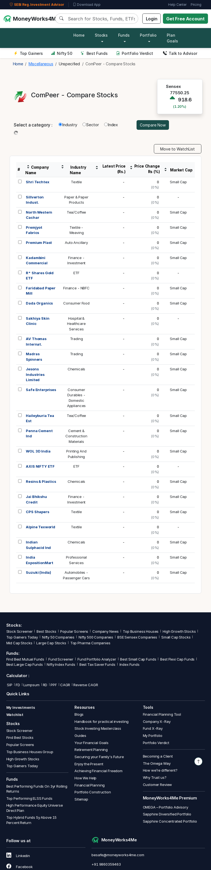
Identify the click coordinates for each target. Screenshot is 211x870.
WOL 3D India (38, 451)
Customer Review (157, 784)
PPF (54, 685)
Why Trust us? (154, 777)
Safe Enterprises (41, 389)
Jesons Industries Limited (35, 374)
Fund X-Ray (153, 728)
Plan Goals (172, 38)
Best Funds (94, 53)
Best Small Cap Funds (138, 659)
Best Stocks (46, 631)
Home (78, 35)
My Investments (20, 707)
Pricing (196, 4)
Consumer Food (76, 303)
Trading (76, 338)
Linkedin (18, 855)
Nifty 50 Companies (58, 637)
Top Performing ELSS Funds (29, 798)
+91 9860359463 (106, 864)
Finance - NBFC (76, 288)
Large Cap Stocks (51, 643)
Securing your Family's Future (99, 757)
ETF (76, 273)
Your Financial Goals (91, 742)
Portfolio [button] (148, 35)
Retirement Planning (91, 749)
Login (151, 18)
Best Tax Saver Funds (97, 664)
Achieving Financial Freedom (98, 771)
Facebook (19, 866)
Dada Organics (39, 303)
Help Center (177, 4)
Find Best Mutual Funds (25, 659)
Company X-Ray (157, 721)
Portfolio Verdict (134, 53)
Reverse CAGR (85, 685)
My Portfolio (152, 735)
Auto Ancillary (76, 242)
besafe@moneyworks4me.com (117, 855)
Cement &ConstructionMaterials (76, 436)
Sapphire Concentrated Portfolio (170, 821)
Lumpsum (31, 685)
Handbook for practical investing (101, 721)
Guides (80, 735)
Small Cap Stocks (176, 637)
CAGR (65, 685)
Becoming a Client (158, 756)
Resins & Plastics (41, 481)
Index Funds (130, 664)
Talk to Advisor (180, 53)
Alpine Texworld (40, 527)
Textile (76, 182)
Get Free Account (185, 18)
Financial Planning (89, 785)
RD (45, 685)
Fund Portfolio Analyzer (96, 659)
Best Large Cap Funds (24, 664)
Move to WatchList (177, 149)
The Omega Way (157, 763)
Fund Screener (60, 659)
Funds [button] (124, 35)
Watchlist (15, 714)
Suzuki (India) (38, 572)
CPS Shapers (37, 512)
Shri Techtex (37, 182)
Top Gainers (28, 53)
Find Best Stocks (20, 737)
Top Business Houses (141, 631)
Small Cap (178, 182)
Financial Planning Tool (162, 714)
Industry (68, 124)
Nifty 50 (61, 53)
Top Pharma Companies (90, 643)
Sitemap (81, 799)
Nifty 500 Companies (96, 637)
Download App (87, 4)
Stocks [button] (101, 35)
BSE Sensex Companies (137, 637)
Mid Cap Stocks (19, 643)
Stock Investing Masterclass (97, 728)
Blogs (79, 714)
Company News (105, 631)
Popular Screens (74, 631)
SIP (9, 685)
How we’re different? (160, 770)
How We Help (85, 778)
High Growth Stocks (179, 631)
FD (18, 685)
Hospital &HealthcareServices (76, 323)
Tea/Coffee (76, 212)
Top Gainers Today (22, 637)
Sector (90, 124)
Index (111, 124)
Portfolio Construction (92, 792)
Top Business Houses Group (29, 752)
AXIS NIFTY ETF (40, 466)
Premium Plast (39, 242)
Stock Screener (19, 631)
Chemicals (76, 369)
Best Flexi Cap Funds (177, 659)
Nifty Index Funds (61, 664)
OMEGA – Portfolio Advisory (165, 807)
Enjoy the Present (88, 764)
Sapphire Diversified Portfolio (167, 814)
